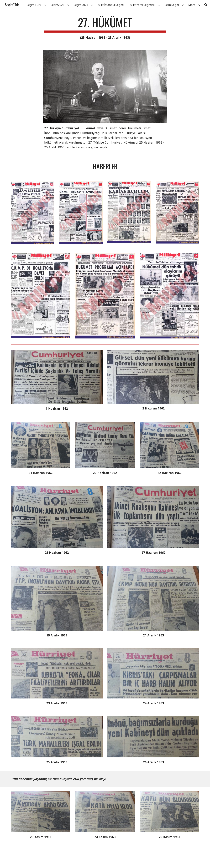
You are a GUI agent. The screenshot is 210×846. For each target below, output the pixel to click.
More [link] (191, 5)
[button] (206, 5)
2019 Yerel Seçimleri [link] (142, 5)
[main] (105, 27)
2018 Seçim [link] (172, 5)
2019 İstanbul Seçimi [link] (110, 5)
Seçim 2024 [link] (81, 5)
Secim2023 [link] (57, 5)
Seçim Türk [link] (34, 5)
